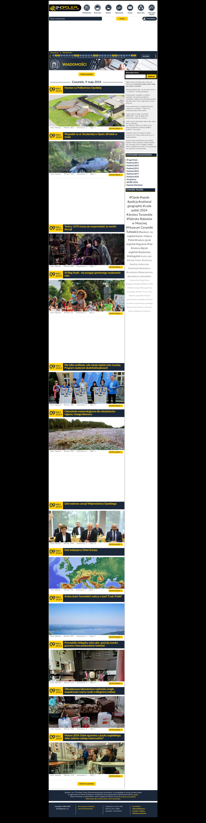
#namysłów (134, 280)
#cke (150, 244)
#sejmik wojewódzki (136, 295)
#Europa (143, 288)
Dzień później (87, 74)
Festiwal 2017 (133, 174)
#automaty (144, 252)
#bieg (141, 280)
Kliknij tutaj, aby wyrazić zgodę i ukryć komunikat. (103, 798)
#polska (138, 284)
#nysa (146, 280)
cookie (135, 794)
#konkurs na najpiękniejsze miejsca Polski (140, 236)
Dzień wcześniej (86, 784)
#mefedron (144, 268)
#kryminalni (132, 272)
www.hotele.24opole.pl (85, 809)
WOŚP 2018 (132, 182)
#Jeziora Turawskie (139, 214)
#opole (144, 197)
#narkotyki (133, 268)
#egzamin (141, 244)
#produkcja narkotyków (139, 276)
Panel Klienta (136, 806)
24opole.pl (54, 53)
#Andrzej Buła (132, 307)
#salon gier (146, 256)
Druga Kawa (132, 160)
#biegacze (130, 284)
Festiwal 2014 (133, 166)
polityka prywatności (128, 796)
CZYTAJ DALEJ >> (115, 128)
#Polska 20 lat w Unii (144, 292)
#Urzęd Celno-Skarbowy (139, 260)
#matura (135, 248)
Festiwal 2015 (133, 168)
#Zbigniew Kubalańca (142, 311)
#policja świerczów (139, 264)
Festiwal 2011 (133, 163)
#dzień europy (134, 288)
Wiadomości (67, 53)
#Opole (134, 197)
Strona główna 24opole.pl (86, 806)
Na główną (131, 180)
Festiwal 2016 (133, 171)
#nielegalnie (133, 256)
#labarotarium (145, 272)
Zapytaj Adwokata (135, 185)
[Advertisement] (103, 36)
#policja (132, 201)
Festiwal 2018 (133, 177)
